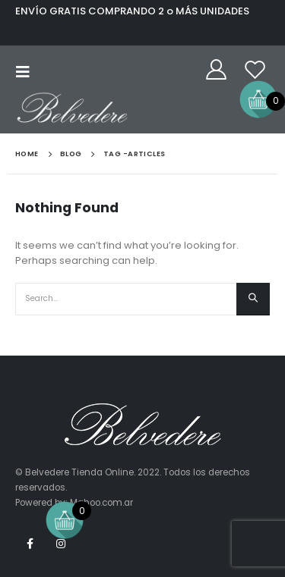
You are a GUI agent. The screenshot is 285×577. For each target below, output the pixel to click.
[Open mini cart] (258, 99)
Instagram (61, 544)
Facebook (30, 544)
